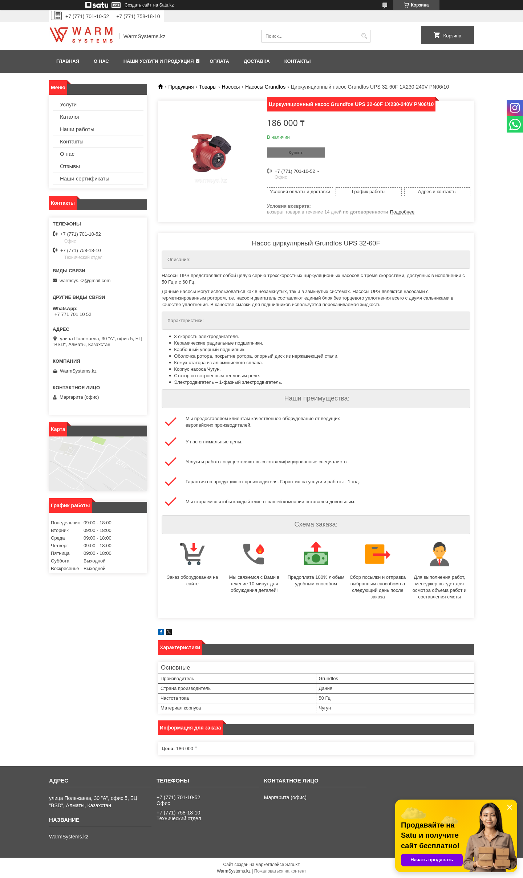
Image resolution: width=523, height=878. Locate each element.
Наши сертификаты (84, 178)
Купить (295, 152)
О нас (101, 61)
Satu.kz (292, 864)
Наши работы (77, 129)
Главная (67, 61)
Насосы (231, 87)
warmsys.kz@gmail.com (85, 280)
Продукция (181, 87)
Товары (207, 87)
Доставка (257, 61)
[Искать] (364, 36)
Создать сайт (138, 5)
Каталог (70, 117)
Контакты (297, 61)
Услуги (68, 104)
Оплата (219, 61)
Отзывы (70, 166)
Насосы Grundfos (265, 87)
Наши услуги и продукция (158, 61)
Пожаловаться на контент (280, 871)
